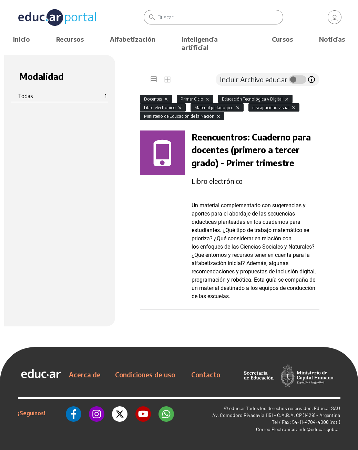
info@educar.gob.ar (319, 429)
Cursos (282, 39)
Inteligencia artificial (200, 43)
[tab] (154, 79)
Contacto (205, 374)
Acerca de (85, 374)
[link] (334, 17)
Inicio (21, 39)
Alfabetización (132, 39)
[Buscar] (220, 17)
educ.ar (237, 408)
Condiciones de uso (145, 374)
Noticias (332, 39)
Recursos (70, 39)
